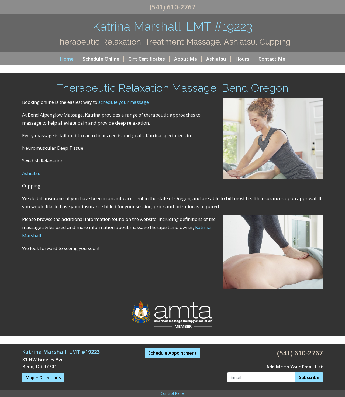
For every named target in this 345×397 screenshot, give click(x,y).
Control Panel (173, 393)
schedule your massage (123, 102)
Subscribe (309, 377)
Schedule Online (103, 59)
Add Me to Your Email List (294, 367)
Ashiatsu (218, 59)
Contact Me (271, 59)
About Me (188, 59)
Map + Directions (43, 378)
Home (69, 59)
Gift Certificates (149, 59)
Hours (244, 59)
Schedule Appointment (172, 353)
